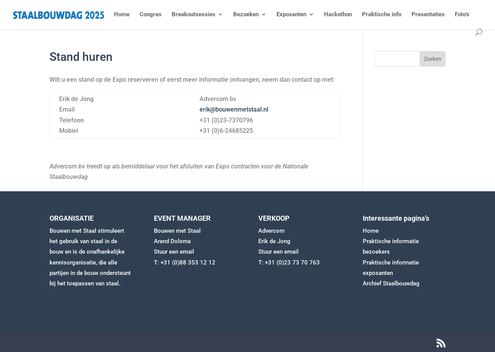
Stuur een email (174, 251)
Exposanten (291, 15)
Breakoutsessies (193, 15)
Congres (151, 15)
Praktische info (381, 15)
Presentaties (428, 15)
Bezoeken (246, 15)
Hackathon (338, 15)
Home (122, 15)
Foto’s (462, 15)
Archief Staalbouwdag (391, 283)
